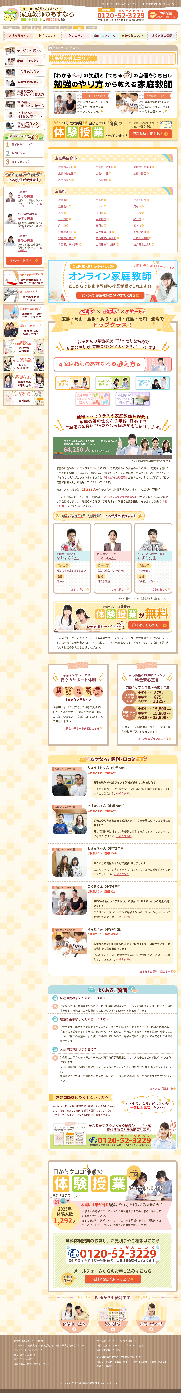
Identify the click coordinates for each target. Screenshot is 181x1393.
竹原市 (137, 213)
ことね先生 (31, 194)
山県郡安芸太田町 (106, 244)
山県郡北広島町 (142, 244)
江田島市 (63, 206)
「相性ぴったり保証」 (115, 477)
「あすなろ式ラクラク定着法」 (119, 497)
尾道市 (137, 206)
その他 (91, 27)
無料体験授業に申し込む (111, 1279)
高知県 (109, 1366)
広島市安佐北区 (105, 167)
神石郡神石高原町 (106, 238)
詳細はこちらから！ (147, 625)
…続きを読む (123, 793)
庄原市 (99, 213)
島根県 (126, 1362)
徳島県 (161, 1362)
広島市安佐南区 (142, 167)
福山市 (137, 219)
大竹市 (99, 206)
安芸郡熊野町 (103, 232)
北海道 (66, 27)
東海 (36, 27)
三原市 (99, 225)
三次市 (137, 225)
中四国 (79, 27)
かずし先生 (31, 216)
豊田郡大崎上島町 (68, 244)
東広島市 (101, 219)
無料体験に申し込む (148, 133)
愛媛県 (100, 1366)
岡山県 (100, 1362)
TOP (26, 27)
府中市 (62, 225)
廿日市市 (63, 219)
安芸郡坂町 (139, 232)
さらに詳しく (78, 589)
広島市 (99, 200)
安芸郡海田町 (66, 232)
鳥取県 (117, 1362)
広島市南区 (102, 180)
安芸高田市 (139, 200)
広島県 (62, 200)
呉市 (60, 213)
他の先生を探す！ (22, 260)
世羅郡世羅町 (141, 238)
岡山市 (109, 1362)
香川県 (152, 1362)
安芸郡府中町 (66, 238)
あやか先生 (31, 238)
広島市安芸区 (66, 167)
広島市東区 (64, 180)
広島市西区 (139, 173)
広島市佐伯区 (66, 173)
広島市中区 (102, 173)
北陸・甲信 (50, 27)
